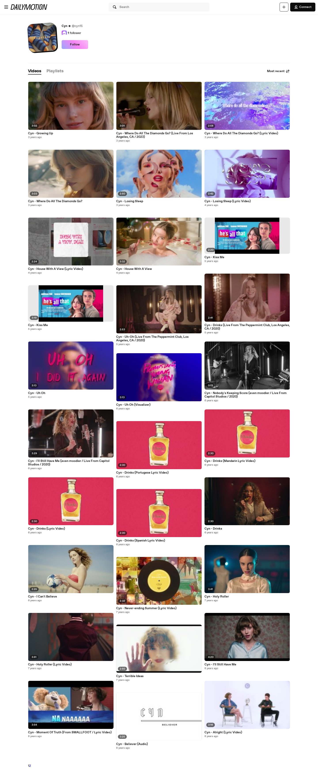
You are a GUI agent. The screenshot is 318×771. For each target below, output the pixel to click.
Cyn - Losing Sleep (129, 201)
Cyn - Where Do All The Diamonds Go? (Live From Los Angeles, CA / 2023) (154, 135)
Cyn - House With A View (134, 269)
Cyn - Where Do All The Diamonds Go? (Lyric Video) (241, 133)
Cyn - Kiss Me (38, 325)
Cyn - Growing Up (40, 133)
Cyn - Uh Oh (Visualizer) (133, 405)
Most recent (278, 71)
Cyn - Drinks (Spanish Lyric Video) (140, 540)
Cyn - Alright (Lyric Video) (223, 732)
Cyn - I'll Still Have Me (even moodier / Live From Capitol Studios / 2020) (69, 462)
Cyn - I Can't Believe (42, 596)
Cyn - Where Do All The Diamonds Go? (55, 201)
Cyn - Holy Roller (216, 596)
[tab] (34, 71)
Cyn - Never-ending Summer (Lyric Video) (146, 608)
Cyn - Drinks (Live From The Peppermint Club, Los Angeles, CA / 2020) (247, 326)
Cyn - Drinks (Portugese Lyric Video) (142, 472)
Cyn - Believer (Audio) (132, 744)
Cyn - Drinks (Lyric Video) (46, 528)
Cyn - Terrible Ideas (130, 676)
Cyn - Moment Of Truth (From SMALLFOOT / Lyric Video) (70, 732)
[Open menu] (6, 7)
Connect (303, 7)
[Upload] (284, 7)
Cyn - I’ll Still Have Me (220, 664)
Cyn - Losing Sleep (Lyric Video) (227, 201)
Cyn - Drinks (213, 528)
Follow (75, 45)
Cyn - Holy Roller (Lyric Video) (50, 664)
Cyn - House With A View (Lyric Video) (55, 269)
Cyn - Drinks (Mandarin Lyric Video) (229, 461)
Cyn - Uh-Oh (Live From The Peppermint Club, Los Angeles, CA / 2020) (152, 338)
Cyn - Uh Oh (36, 393)
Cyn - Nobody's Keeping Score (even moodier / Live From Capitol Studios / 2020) (245, 394)
